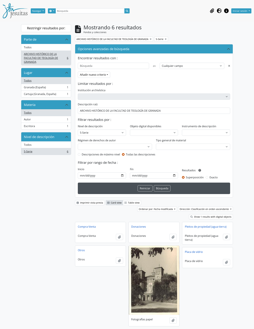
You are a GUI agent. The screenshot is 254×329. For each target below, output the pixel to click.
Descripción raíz (88, 104)
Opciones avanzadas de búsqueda (103, 49)
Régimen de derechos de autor (97, 140)
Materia (29, 105)
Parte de (30, 39)
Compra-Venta (87, 226)
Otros (81, 250)
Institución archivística (91, 90)
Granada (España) (46, 88)
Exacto (214, 177)
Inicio (81, 169)
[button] (212, 10)
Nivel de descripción (39, 137)
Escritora (46, 126)
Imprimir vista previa (89, 202)
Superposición (195, 177)
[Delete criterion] (229, 66)
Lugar (28, 72)
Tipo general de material (171, 140)
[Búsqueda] (90, 10)
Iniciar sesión (240, 10)
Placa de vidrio (194, 252)
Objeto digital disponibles (145, 126)
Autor (46, 120)
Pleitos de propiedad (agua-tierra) (206, 226)
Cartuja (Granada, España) (46, 94)
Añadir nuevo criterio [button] (93, 74)
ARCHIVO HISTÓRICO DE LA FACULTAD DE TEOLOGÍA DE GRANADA (46, 58)
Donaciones (138, 226)
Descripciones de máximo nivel (101, 154)
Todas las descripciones (140, 154)
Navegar (37, 10)
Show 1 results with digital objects (210, 216)
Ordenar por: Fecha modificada (156, 209)
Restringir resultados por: (46, 28)
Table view (132, 202)
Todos (28, 47)
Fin (132, 169)
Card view (114, 202)
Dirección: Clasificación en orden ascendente (204, 209)
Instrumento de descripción (199, 126)
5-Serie (46, 152)
